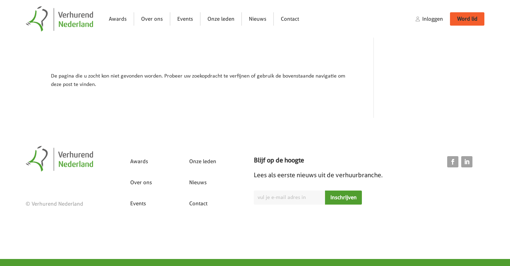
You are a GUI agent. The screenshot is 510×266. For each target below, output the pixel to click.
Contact (290, 19)
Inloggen (432, 19)
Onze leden (220, 19)
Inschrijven (343, 197)
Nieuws (257, 19)
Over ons (152, 19)
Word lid (467, 19)
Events (185, 19)
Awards (118, 19)
